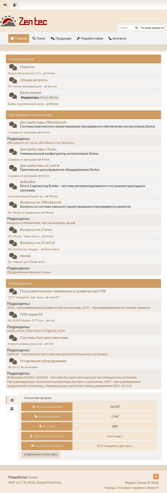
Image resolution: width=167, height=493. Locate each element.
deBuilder (28, 181)
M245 (61, 331)
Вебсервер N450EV (21, 377)
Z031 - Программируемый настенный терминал (117, 307)
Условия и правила (131, 488)
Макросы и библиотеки (23, 223)
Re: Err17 (14, 367)
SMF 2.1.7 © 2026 (21, 482)
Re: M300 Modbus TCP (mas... (27, 320)
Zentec (33, 477)
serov (41, 262)
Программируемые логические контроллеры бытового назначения (55, 381)
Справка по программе (23, 132)
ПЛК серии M (31, 314)
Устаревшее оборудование (43, 361)
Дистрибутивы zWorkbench (43, 122)
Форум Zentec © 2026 (142, 482)
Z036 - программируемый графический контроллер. (44, 307)
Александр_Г (115, 436)
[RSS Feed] (156, 476)
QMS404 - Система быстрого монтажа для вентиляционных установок (86, 377)
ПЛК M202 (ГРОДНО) (41, 331)
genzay (52, 86)
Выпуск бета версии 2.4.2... (25, 73)
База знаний (30, 92)
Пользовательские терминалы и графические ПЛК (63, 291)
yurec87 (54, 297)
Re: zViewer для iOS (20, 262)
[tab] (12, 400)
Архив (70, 223)
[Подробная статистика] (40, 454)
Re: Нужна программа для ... (26, 86)
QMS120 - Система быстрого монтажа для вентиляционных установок (57, 354)
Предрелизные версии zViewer (29, 272)
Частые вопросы (53, 223)
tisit (52, 320)
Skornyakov (52, 249)
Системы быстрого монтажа (44, 337)
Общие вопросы (34, 80)
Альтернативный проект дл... (26, 196)
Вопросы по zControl (37, 242)
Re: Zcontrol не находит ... (24, 249)
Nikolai (53, 97)
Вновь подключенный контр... (27, 104)
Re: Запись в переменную (24, 212)
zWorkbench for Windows (56, 142)
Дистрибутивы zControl (39, 165)
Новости (27, 67)
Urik (51, 343)
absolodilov (31, 367)
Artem (51, 73)
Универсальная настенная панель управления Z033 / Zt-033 (88, 386)
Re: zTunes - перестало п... (25, 236)
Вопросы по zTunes (36, 229)
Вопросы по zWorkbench (41, 202)
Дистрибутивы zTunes (38, 149)
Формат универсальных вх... (26, 343)
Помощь (110, 488)
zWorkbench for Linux (22, 142)
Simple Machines (49, 482)
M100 (11, 331)
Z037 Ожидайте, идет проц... (26, 297)
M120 (21, 331)
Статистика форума (37, 398)
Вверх (153, 488)
